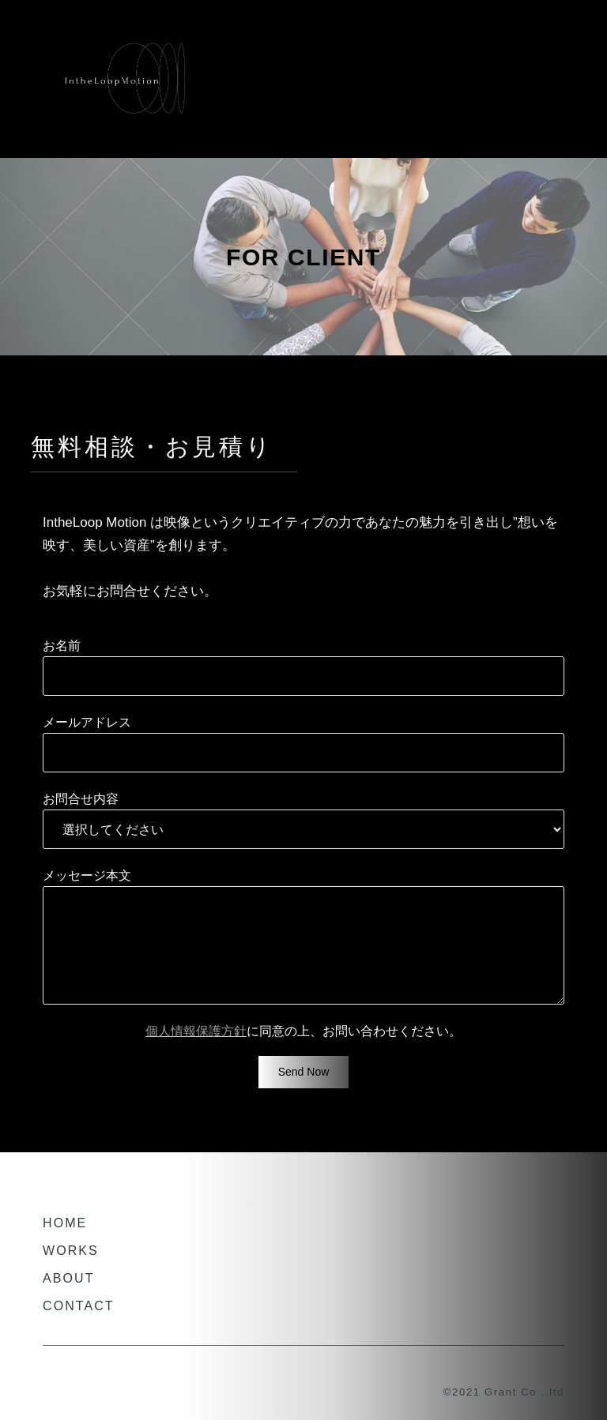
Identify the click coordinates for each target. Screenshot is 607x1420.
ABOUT (69, 1278)
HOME (65, 1223)
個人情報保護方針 (196, 1031)
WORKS (71, 1250)
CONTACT (79, 1306)
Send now (304, 1071)
